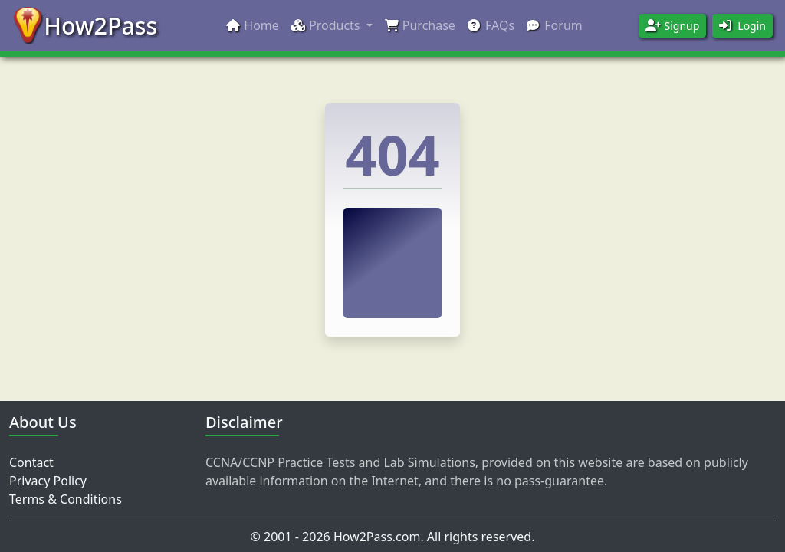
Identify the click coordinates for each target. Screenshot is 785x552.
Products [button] (325, 25)
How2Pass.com (377, 536)
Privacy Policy (48, 480)
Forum (555, 25)
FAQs (491, 25)
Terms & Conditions (65, 499)
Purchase (420, 25)
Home (252, 25)
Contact (31, 462)
